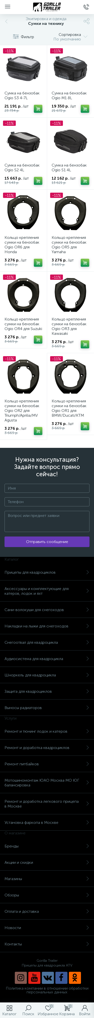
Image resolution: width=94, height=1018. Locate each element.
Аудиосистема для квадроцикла (47, 658)
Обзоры (47, 895)
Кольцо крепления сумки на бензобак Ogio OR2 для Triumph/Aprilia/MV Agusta (22, 410)
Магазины (47, 878)
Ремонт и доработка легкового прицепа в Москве (47, 804)
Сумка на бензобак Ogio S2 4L (22, 167)
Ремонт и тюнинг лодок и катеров (47, 731)
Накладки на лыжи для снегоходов (47, 626)
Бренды (47, 846)
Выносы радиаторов (47, 707)
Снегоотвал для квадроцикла (47, 642)
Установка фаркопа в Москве (47, 822)
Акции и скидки (47, 862)
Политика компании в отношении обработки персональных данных (47, 990)
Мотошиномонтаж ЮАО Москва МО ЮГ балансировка (47, 782)
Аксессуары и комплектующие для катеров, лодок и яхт (47, 591)
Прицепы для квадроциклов (47, 572)
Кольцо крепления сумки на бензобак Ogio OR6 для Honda (22, 244)
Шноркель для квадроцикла (47, 675)
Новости (47, 927)
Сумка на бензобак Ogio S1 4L (69, 167)
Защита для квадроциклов (47, 691)
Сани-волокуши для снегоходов (47, 609)
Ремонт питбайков (47, 764)
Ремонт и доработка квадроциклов (47, 747)
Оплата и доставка (47, 911)
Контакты (47, 944)
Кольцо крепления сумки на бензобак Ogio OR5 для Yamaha (69, 244)
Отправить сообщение (47, 541)
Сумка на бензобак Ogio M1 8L (69, 95)
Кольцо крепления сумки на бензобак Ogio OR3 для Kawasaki (69, 326)
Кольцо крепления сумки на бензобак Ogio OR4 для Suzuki (23, 324)
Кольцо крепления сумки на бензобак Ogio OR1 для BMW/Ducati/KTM (69, 408)
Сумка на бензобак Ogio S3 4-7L (22, 95)
